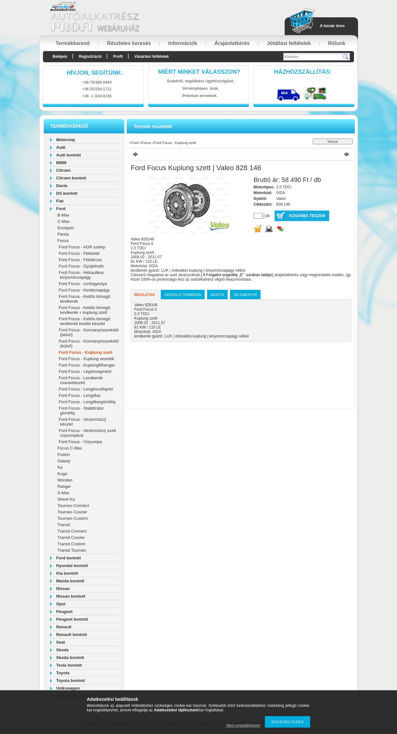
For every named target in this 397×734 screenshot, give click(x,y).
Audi (60, 147)
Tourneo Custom (72, 518)
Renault (63, 626)
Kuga (62, 473)
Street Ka (66, 499)
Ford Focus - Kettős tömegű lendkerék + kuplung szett (84, 310)
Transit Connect (71, 531)
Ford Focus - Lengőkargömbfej (87, 401)
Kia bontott (67, 573)
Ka (60, 467)
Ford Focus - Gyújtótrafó (81, 266)
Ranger (64, 486)
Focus (63, 240)
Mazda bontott (70, 581)
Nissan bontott (70, 596)
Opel (60, 604)
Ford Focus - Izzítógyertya (83, 283)
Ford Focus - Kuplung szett (85, 352)
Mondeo (64, 480)
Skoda (62, 649)
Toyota (63, 672)
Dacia (61, 185)
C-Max (63, 221)
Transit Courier (71, 537)
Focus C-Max (69, 448)
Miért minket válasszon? (199, 72)
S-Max (63, 492)
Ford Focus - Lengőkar (80, 395)
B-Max (63, 215)
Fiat (60, 201)
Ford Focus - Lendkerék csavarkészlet (81, 380)
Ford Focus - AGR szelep (82, 247)
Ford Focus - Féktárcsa (80, 259)
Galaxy (63, 460)
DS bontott (66, 193)
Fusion (63, 454)
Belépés (60, 56)
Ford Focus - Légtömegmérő (85, 371)
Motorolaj (65, 139)
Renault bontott (71, 634)
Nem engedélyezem (243, 725)
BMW (61, 162)
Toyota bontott (70, 680)
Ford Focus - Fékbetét (79, 253)
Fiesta (63, 234)
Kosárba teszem (307, 216)
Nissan (63, 588)
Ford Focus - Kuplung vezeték (86, 358)
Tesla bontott (69, 665)
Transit (63, 524)
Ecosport (65, 227)
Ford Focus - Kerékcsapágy (84, 290)
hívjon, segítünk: (95, 73)
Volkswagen (68, 688)
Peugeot (64, 611)
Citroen (63, 170)
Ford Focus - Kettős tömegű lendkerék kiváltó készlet (84, 321)
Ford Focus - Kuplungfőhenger (87, 365)
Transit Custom (71, 543)
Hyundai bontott (72, 565)
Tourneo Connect (73, 505)
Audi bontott (68, 155)
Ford (60, 208)
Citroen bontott (71, 178)
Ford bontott (68, 558)
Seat (60, 642)
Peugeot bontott (72, 619)
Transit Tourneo (71, 550)
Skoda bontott (70, 657)
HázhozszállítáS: (303, 72)
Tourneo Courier (72, 512)
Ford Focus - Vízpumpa (80, 441)
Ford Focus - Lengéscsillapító (86, 389)
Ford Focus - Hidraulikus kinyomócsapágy (81, 275)
